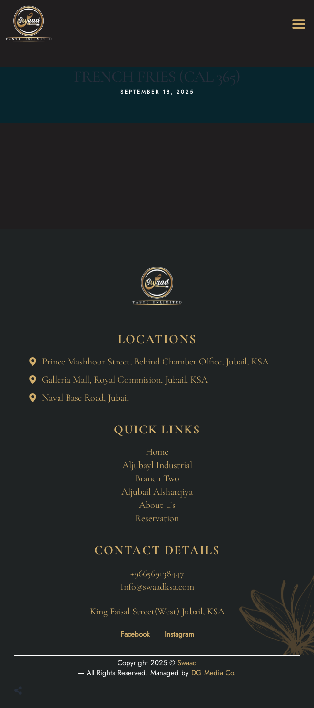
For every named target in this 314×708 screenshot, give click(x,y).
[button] (298, 24)
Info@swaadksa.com (157, 587)
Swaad (187, 663)
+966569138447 (157, 573)
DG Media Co (212, 673)
